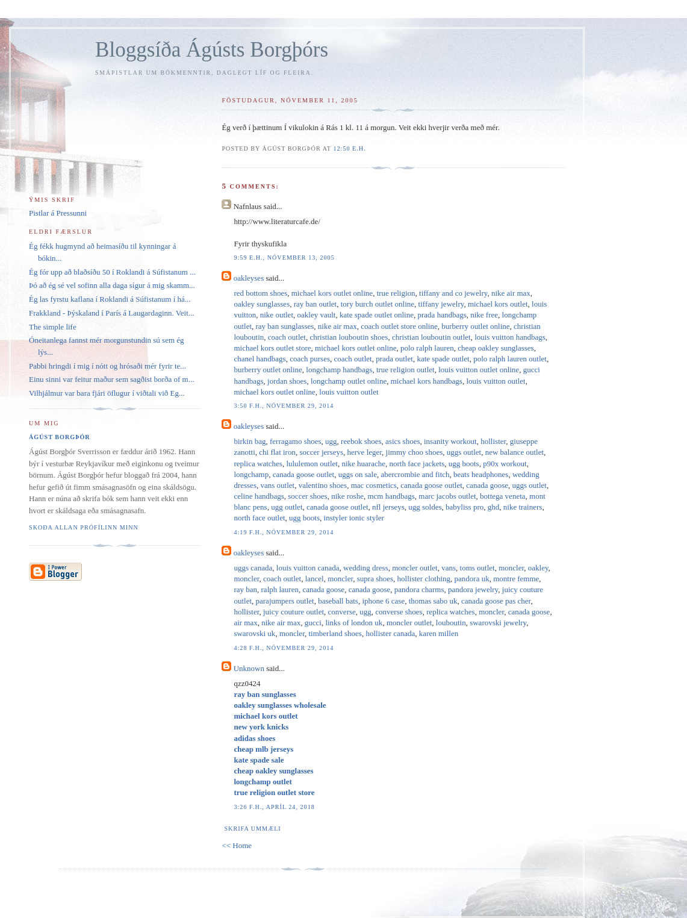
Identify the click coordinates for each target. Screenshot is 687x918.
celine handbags (259, 496)
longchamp (251, 474)
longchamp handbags (339, 369)
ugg (331, 441)
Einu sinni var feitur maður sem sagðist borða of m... (111, 379)
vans (448, 567)
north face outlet (259, 517)
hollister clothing (423, 578)
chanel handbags (259, 358)
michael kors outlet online (332, 293)
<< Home (237, 845)
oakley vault (316, 314)
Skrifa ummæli (252, 828)
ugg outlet (286, 506)
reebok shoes (361, 441)
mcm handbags (390, 496)
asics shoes (402, 441)
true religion (396, 293)
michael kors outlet (498, 303)
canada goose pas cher (495, 600)
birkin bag (250, 441)
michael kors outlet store (272, 347)
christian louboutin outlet (431, 337)
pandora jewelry (473, 589)
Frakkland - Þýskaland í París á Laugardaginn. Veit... (111, 312)
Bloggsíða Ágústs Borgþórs (211, 49)
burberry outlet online (475, 326)
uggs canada (253, 567)
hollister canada (390, 633)
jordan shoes (286, 381)
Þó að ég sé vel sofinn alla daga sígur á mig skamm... (112, 285)
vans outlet (277, 485)
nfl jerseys (388, 506)
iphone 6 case (383, 600)
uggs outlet (464, 452)
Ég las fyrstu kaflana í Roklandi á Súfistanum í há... (110, 299)
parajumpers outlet (285, 600)
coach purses (310, 358)
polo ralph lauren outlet (510, 358)
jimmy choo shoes (414, 452)
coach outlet (287, 337)
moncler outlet (414, 567)
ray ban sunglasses (285, 326)
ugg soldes (424, 506)
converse (342, 611)
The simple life (52, 326)
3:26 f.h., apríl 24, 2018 (274, 807)
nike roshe (347, 496)
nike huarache (363, 463)
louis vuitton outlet (495, 381)
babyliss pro (464, 506)
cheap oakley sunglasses (495, 347)
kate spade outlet (443, 358)
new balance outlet (514, 452)
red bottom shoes (260, 293)
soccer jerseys (321, 452)
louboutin (451, 622)
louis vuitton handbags (510, 337)
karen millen (438, 633)
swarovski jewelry (498, 622)
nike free (484, 314)
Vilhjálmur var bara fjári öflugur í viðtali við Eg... (107, 393)
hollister (493, 441)
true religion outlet (405, 369)
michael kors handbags (426, 381)
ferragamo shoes (296, 441)
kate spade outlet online (377, 314)
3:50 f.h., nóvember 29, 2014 (284, 405)
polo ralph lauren (427, 347)
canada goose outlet (304, 474)
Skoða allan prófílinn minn (83, 527)
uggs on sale (357, 474)
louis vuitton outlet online (478, 369)
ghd (494, 506)
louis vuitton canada (308, 567)
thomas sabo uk (433, 600)
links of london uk (353, 622)
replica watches (258, 463)
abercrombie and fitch (415, 474)
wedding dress (365, 567)
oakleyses (249, 278)
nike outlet (276, 314)
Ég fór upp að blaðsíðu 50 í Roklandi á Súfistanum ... (112, 271)
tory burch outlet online (377, 303)
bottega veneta (502, 496)
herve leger (364, 452)
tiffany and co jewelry (453, 293)
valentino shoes (323, 485)
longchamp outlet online (349, 381)
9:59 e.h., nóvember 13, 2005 (284, 257)
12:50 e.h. (349, 148)
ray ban (245, 589)
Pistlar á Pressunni (58, 212)
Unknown (249, 668)
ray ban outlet (315, 303)
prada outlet (394, 358)
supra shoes (375, 578)
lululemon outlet (312, 463)
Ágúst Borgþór (59, 437)
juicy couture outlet (293, 611)
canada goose (487, 485)
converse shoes (398, 611)
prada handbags (442, 314)
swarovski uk (254, 633)
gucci (313, 622)
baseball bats (338, 600)
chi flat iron (277, 452)
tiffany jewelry (441, 303)
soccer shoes (307, 496)
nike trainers (522, 506)
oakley (538, 567)
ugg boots (464, 463)
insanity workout (450, 441)
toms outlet (477, 567)
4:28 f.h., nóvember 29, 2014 (284, 648)
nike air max (510, 293)
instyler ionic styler (354, 517)
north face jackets (417, 463)
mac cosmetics (374, 485)
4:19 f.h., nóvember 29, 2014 (284, 532)
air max (245, 622)
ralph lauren (280, 589)
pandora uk (472, 578)
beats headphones (480, 474)
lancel (314, 578)
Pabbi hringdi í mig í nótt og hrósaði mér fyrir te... (107, 365)
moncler (511, 567)
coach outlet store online (399, 326)
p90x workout (505, 463)
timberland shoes (334, 633)
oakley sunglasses (262, 303)
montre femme (516, 578)
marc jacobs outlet (447, 496)
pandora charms (419, 589)
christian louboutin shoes (348, 337)
